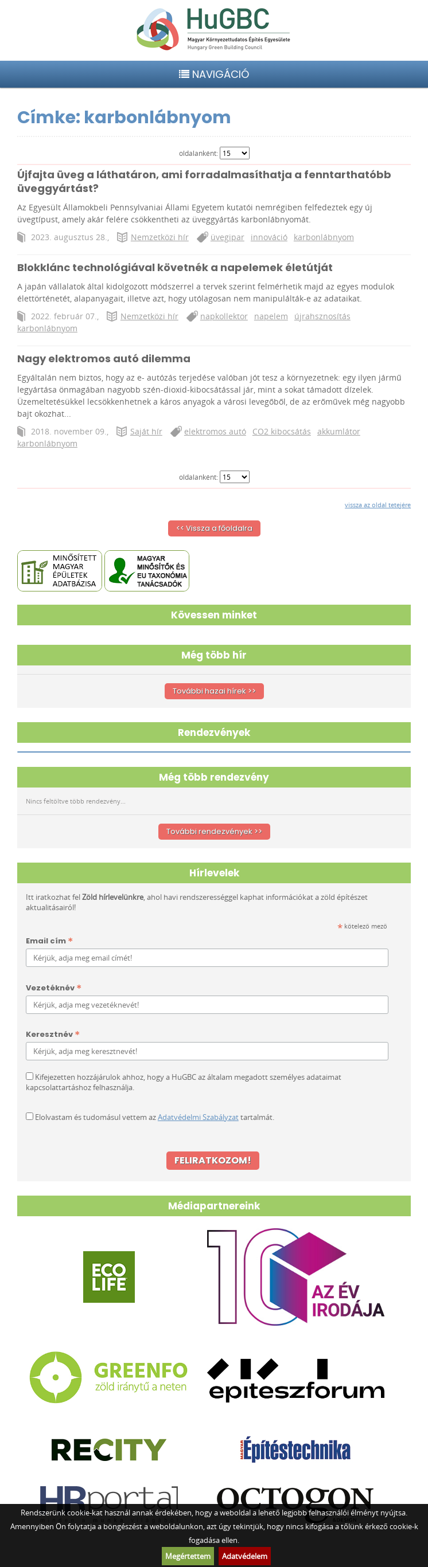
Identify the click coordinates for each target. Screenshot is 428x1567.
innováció (269, 237)
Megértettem (188, 1556)
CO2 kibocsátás (281, 431)
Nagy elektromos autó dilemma (103, 359)
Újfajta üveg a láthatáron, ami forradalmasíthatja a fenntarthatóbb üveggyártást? (204, 181)
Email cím (49, 941)
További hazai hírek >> (214, 690)
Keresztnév (53, 1034)
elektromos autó (215, 431)
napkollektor (224, 316)
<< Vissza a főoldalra (214, 528)
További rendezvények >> (214, 831)
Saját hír (146, 431)
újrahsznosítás (322, 316)
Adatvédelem (244, 1556)
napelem (271, 316)
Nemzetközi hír (160, 237)
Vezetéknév (53, 988)
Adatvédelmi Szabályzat (198, 1117)
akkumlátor (338, 431)
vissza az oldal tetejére (378, 504)
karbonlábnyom (324, 237)
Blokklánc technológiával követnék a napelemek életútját (175, 268)
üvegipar (227, 237)
